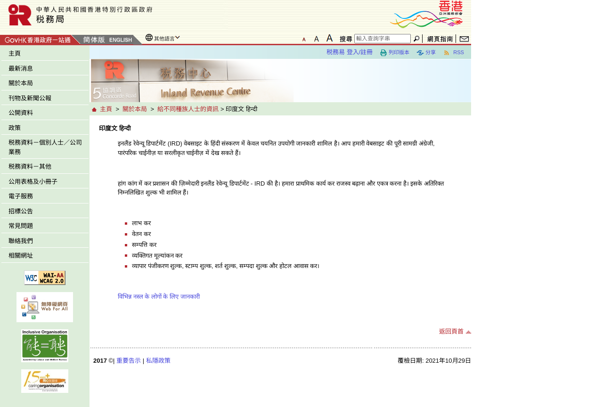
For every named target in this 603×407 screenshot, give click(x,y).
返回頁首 (451, 331)
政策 (14, 127)
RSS (453, 53)
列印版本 (394, 53)
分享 (426, 53)
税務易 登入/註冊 (349, 52)
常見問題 (20, 225)
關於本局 (20, 83)
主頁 (14, 53)
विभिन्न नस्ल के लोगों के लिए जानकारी (159, 296)
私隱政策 (158, 360)
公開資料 (20, 112)
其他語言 (164, 38)
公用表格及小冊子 (32, 181)
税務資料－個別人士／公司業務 (45, 147)
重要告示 (128, 360)
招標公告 (20, 211)
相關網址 (20, 255)
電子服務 (20, 196)
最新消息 (20, 68)
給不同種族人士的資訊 (188, 109)
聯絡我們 (20, 240)
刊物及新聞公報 (29, 98)
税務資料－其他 (29, 166)
